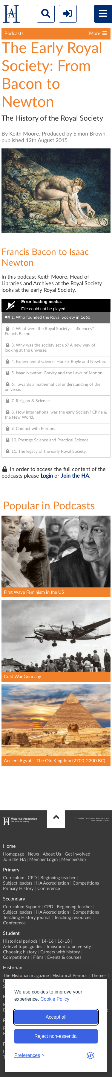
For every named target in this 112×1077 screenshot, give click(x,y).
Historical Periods (70, 975)
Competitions (86, 883)
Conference (48, 888)
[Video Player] (56, 305)
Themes (99, 975)
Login (47, 476)
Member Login (43, 859)
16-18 (63, 941)
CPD (32, 878)
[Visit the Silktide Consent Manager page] (90, 1055)
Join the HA (75, 476)
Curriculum (13, 878)
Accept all (56, 1017)
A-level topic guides (22, 946)
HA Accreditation (52, 883)
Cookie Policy (54, 999)
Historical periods (20, 941)
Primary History (18, 888)
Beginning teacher (58, 878)
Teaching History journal (26, 917)
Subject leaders (18, 883)
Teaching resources (72, 917)
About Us (52, 854)
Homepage (13, 854)
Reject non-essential (56, 1036)
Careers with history (60, 952)
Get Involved (77, 854)
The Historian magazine (26, 975)
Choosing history (20, 952)
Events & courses (64, 957)
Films (38, 957)
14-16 (47, 941)
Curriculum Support (22, 907)
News (33, 854)
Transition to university (68, 946)
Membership (73, 859)
